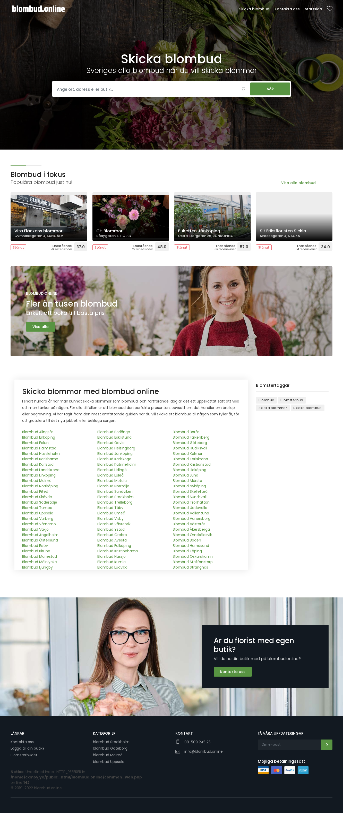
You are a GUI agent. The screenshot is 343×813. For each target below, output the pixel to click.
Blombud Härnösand (191, 545)
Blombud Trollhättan (191, 502)
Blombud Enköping (38, 437)
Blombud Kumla (111, 561)
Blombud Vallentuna (191, 513)
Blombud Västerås (189, 524)
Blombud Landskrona (40, 469)
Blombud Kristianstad (192, 464)
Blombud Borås (186, 431)
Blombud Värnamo (39, 524)
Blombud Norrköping (40, 486)
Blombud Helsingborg (116, 448)
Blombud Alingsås (38, 431)
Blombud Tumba (37, 507)
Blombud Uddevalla (190, 507)
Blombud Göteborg (190, 442)
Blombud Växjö (35, 529)
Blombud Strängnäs (190, 567)
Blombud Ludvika (112, 567)
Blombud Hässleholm (41, 453)
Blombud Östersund (40, 540)
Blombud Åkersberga (191, 529)
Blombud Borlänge (113, 431)
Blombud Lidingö (112, 469)
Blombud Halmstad (39, 448)
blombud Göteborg (110, 748)
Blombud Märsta (187, 480)
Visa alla (40, 326)
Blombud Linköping (39, 475)
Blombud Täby (110, 507)
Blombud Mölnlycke (39, 561)
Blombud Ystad (111, 529)
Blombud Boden (187, 540)
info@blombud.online (203, 751)
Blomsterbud (291, 400)
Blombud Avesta (112, 540)
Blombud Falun (35, 442)
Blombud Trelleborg (114, 502)
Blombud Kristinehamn (117, 551)
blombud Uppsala (108, 761)
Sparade (329, 9)
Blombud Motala (112, 480)
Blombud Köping (187, 551)
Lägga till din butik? (28, 748)
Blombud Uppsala (37, 513)
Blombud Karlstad (38, 464)
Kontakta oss (287, 9)
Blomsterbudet (24, 755)
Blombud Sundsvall (190, 496)
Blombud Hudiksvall (190, 448)
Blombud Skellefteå (190, 491)
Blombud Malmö (37, 480)
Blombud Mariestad (39, 556)
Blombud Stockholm (115, 496)
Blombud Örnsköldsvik (192, 534)
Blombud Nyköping (189, 486)
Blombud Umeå (111, 513)
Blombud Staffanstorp (193, 561)
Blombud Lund (185, 475)
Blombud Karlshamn (40, 459)
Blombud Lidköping (189, 469)
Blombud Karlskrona (190, 459)
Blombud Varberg (37, 518)
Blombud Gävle (111, 442)
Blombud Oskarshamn (193, 556)
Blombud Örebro (112, 534)
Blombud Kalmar (187, 453)
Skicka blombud (254, 9)
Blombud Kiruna (36, 551)
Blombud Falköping (114, 545)
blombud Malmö (108, 755)
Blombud (267, 400)
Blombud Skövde (37, 496)
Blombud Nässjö (111, 556)
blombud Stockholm (111, 742)
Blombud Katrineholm (116, 464)
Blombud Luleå (110, 475)
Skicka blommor (273, 407)
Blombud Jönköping (115, 453)
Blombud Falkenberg (191, 437)
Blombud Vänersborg (191, 518)
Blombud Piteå (35, 491)
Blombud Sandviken (115, 491)
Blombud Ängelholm (40, 534)
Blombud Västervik (114, 524)
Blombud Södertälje (39, 502)
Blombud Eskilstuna (114, 437)
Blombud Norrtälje (113, 486)
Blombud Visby (110, 518)
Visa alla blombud (298, 182)
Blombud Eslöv (35, 545)
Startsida (313, 9)
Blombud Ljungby (37, 567)
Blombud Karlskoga (114, 459)
